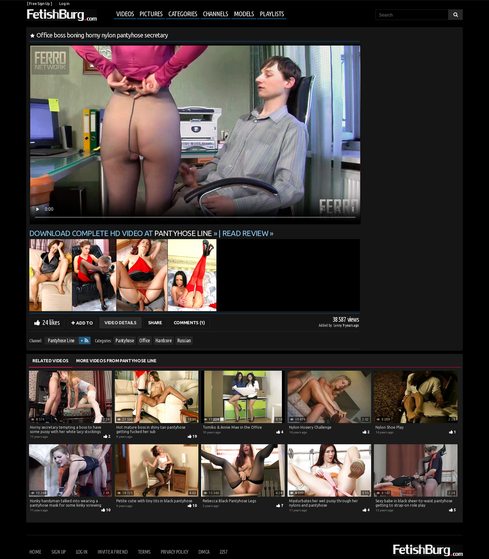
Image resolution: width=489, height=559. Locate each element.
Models (244, 13)
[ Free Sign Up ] (39, 4)
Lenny (338, 325)
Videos (124, 13)
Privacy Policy (174, 552)
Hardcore (163, 340)
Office (144, 340)
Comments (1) (189, 322)
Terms (144, 552)
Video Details (120, 322)
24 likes (51, 322)
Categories (182, 13)
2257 (223, 552)
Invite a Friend (113, 552)
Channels (215, 13)
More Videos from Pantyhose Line (116, 360)
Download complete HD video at (121, 233)
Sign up (58, 552)
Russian (184, 340)
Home (35, 552)
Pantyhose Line (61, 340)
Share (155, 322)
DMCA (203, 552)
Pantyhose (124, 340)
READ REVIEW (245, 233)
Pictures (150, 13)
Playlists (272, 13)
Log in (64, 4)
